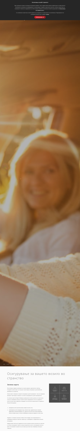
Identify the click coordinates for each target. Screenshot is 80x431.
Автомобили (13, 364)
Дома (4, 364)
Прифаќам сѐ (40, 17)
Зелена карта (18, 364)
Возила (8, 364)
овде (47, 14)
